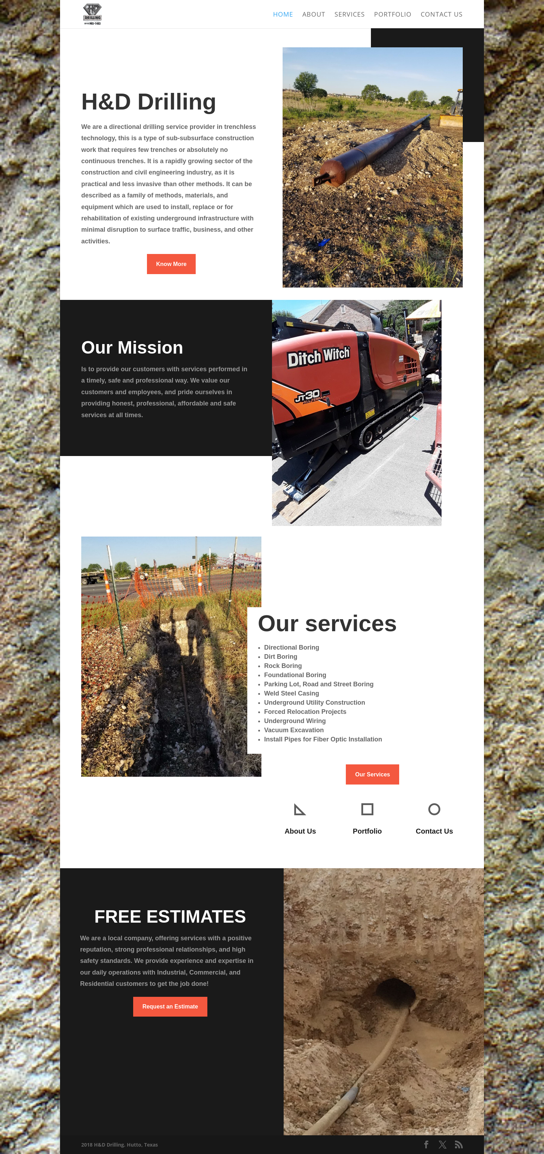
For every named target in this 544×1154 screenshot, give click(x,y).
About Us (300, 831)
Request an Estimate (170, 1007)
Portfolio (393, 15)
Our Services (372, 774)
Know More (171, 264)
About (313, 15)
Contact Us (442, 15)
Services (350, 15)
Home (283, 15)
